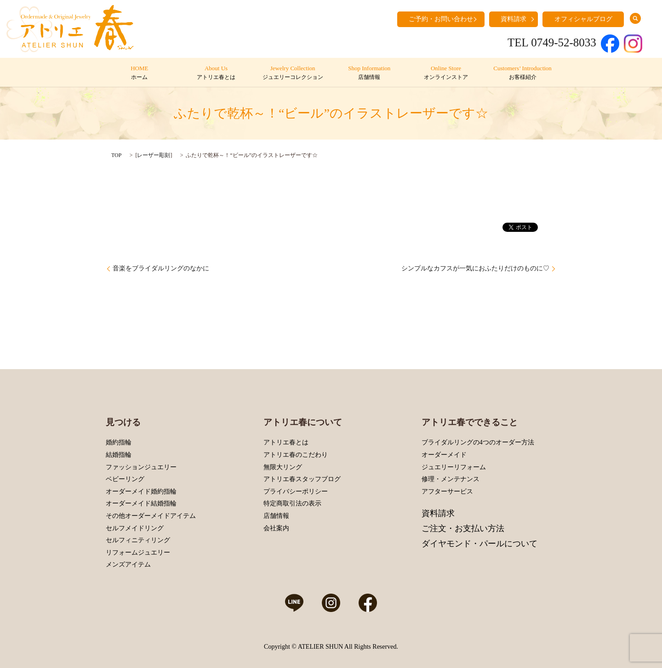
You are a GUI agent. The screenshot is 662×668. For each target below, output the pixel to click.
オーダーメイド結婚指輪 (141, 503)
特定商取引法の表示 (292, 503)
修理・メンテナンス (450, 479)
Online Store (446, 73)
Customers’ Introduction (522, 73)
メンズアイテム (128, 564)
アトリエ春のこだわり (295, 454)
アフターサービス (447, 491)
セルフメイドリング (135, 528)
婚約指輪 (118, 442)
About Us (216, 73)
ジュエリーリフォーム (454, 467)
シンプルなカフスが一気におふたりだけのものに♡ (475, 268)
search (635, 18)
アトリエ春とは (285, 442)
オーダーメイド (444, 454)
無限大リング (282, 467)
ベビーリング (125, 479)
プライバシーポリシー (295, 491)
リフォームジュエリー (138, 552)
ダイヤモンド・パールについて (479, 543)
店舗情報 (276, 515)
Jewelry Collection (293, 73)
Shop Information (369, 73)
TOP (116, 155)
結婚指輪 (118, 454)
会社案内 (276, 528)
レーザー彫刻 (153, 155)
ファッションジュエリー (141, 467)
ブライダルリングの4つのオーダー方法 (478, 442)
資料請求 (513, 19)
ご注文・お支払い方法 (463, 528)
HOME (139, 73)
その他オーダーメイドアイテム (151, 515)
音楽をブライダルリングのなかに (161, 268)
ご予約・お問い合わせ (441, 19)
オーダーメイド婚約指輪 (141, 491)
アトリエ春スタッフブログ (302, 479)
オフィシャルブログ (583, 19)
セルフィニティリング (138, 540)
